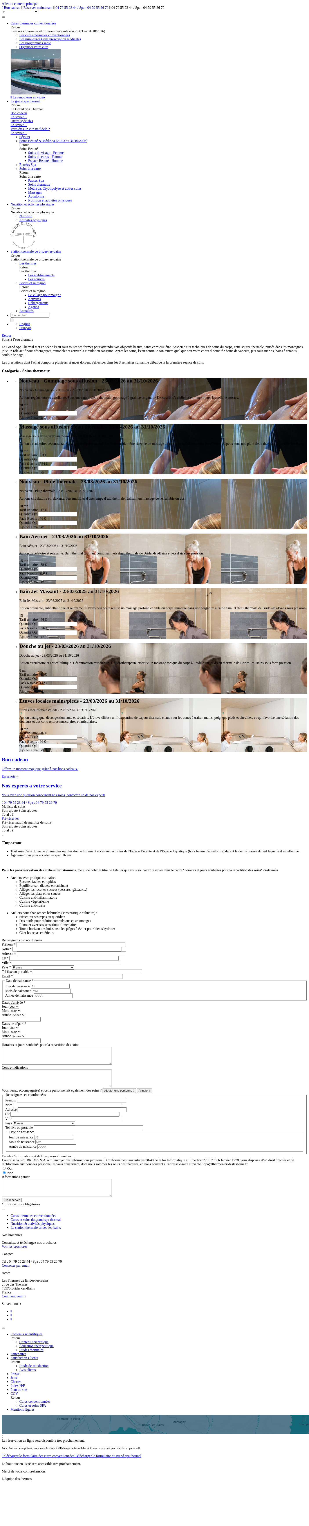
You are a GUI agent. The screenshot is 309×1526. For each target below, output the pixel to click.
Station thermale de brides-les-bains (36, 251)
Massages (35, 192)
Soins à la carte (30, 168)
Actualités (26, 311)
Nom (6, 949)
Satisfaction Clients (24, 1368)
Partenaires (18, 1364)
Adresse (9, 953)
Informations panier (16, 1183)
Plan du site (19, 1399)
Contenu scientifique (34, 1352)
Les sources (36, 279)
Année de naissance (19, 995)
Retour (6, 335)
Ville (6, 963)
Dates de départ (14, 1023)
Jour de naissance (18, 986)
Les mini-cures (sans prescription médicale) (50, 39)
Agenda (33, 307)
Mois (6, 1010)
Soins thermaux (39, 184)
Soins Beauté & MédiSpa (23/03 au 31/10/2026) (53, 141)
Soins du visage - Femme (46, 153)
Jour (5, 1006)
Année (7, 1015)
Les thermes (27, 263)
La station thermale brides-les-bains (36, 1237)
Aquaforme (36, 196)
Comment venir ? (14, 1306)
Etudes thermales (31, 1360)
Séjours (24, 137)
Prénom (8, 944)
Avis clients (27, 1380)
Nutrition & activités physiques (32, 1233)
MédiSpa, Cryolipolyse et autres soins (54, 188)
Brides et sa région (32, 283)
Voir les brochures (14, 1256)
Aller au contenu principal (20, 4)
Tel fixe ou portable (17, 972)
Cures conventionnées (34, 1411)
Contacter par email (15, 1275)
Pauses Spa (36, 180)
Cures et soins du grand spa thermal (36, 1229)
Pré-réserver (10, 818)
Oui (10, 1175)
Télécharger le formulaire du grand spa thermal (108, 1466)
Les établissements (41, 275)
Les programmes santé (35, 43)
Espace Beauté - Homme (45, 161)
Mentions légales (22, 1419)
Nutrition (25, 216)
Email (7, 976)
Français (25, 328)
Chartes (16, 1391)
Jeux (14, 1387)
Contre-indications (15, 1071)
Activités (34, 299)
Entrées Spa (27, 164)
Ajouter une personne (119, 1097)
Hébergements (38, 303)
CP (5, 958)
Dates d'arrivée (13, 1002)
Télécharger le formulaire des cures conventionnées (38, 1466)
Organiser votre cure (33, 47)
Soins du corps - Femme (45, 157)
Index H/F (18, 1395)
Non (10, 1179)
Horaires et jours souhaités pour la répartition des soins (40, 1045)
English (24, 324)
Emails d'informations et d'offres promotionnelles (36, 1163)
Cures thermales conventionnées (33, 23)
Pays (6, 967)
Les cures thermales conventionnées (44, 35)
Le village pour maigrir (44, 295)
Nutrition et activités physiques (50, 200)
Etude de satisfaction (34, 1376)
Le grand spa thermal (25, 101)
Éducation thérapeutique (36, 1356)
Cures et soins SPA (32, 1415)
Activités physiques (33, 220)
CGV (14, 1403)
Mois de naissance (18, 991)
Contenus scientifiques (26, 1344)
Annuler (145, 1097)
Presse (15, 1384)
